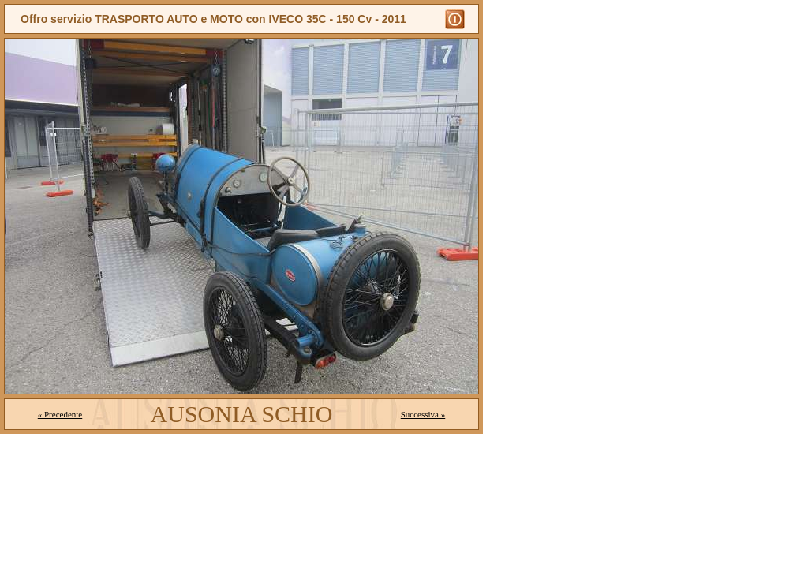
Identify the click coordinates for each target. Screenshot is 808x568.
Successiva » (423, 414)
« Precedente (60, 414)
